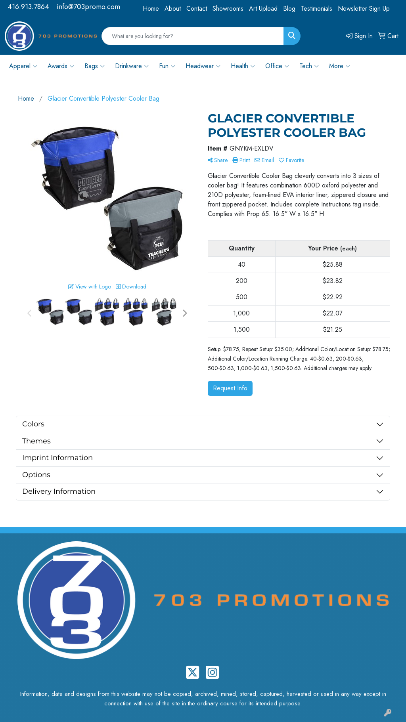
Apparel (23, 66)
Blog (289, 8)
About (173, 8)
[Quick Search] (193, 36)
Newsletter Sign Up (364, 8)
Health (243, 66)
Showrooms (228, 8)
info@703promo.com (88, 7)
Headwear (203, 66)
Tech (309, 66)
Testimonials (316, 8)
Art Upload (263, 8)
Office (277, 66)
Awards (61, 66)
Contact (196, 8)
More (339, 66)
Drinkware (132, 66)
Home (151, 8)
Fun (167, 66)
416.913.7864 (28, 7)
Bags (94, 66)
